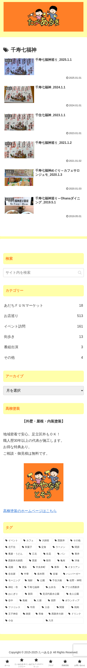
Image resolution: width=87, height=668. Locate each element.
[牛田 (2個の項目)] (32, 607)
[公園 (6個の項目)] (41, 581)
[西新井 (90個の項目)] (60, 541)
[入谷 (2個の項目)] (47, 607)
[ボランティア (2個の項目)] (71, 601)
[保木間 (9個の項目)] (40, 574)
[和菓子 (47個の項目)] (28, 547)
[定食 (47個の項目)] (43, 547)
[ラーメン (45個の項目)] (60, 547)
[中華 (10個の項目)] (25, 574)
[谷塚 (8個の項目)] (54, 574)
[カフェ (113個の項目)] (29, 541)
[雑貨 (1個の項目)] (27, 614)
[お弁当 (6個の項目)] (52, 587)
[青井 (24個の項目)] (76, 554)
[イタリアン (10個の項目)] (73, 567)
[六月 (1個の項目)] (64, 621)
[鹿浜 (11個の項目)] (23, 567)
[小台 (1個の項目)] (23, 621)
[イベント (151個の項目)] (12, 541)
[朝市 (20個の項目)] (48, 561)
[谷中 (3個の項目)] (10, 601)
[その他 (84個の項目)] (76, 541)
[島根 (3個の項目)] (24, 601)
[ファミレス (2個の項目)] (14, 607)
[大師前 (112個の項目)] (44, 541)
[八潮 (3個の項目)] (39, 601)
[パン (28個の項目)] (62, 554)
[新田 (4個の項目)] (30, 594)
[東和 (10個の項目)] (56, 567)
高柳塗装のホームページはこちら (30, 511)
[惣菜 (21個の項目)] (34, 561)
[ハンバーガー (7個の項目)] (72, 574)
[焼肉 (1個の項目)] (76, 607)
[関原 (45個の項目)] (76, 547)
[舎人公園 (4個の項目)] (74, 594)
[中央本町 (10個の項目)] (40, 567)
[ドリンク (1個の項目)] (75, 614)
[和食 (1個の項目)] (40, 614)
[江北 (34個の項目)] (34, 554)
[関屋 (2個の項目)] (62, 607)
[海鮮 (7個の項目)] (28, 581)
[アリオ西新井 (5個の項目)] (71, 587)
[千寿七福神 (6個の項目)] (33, 587)
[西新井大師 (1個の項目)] (56, 614)
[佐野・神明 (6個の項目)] (74, 581)
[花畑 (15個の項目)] (10, 567)
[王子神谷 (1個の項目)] (12, 614)
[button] (79, 272)
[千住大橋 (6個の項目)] (56, 581)
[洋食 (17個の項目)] (76, 561)
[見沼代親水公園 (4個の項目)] (51, 594)
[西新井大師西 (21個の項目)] (15, 561)
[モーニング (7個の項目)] (13, 581)
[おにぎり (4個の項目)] (13, 594)
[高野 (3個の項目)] (53, 601)
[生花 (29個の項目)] (48, 554)
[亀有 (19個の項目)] (62, 561)
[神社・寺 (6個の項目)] (13, 587)
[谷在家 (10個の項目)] (11, 574)
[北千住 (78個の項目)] (11, 547)
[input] (43, 272)
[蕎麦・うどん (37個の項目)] (15, 554)
